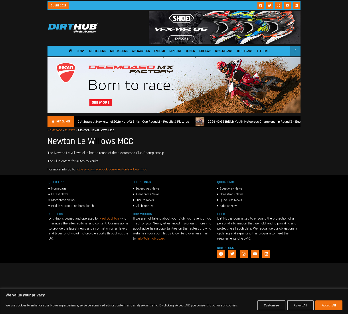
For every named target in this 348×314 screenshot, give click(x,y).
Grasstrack (224, 51)
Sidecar (205, 51)
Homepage (54, 130)
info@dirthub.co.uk (150, 238)
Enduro (159, 51)
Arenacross (141, 51)
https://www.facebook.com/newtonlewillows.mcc (111, 169)
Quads (190, 51)
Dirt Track (245, 51)
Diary (81, 51)
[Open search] (295, 51)
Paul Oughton (109, 218)
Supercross (119, 51)
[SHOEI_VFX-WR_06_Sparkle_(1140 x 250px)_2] (225, 43)
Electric (263, 51)
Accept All (329, 305)
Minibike (175, 51)
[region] (174, 301)
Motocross (97, 51)
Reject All (300, 305)
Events (70, 130)
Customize (271, 305)
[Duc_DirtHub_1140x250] (174, 112)
